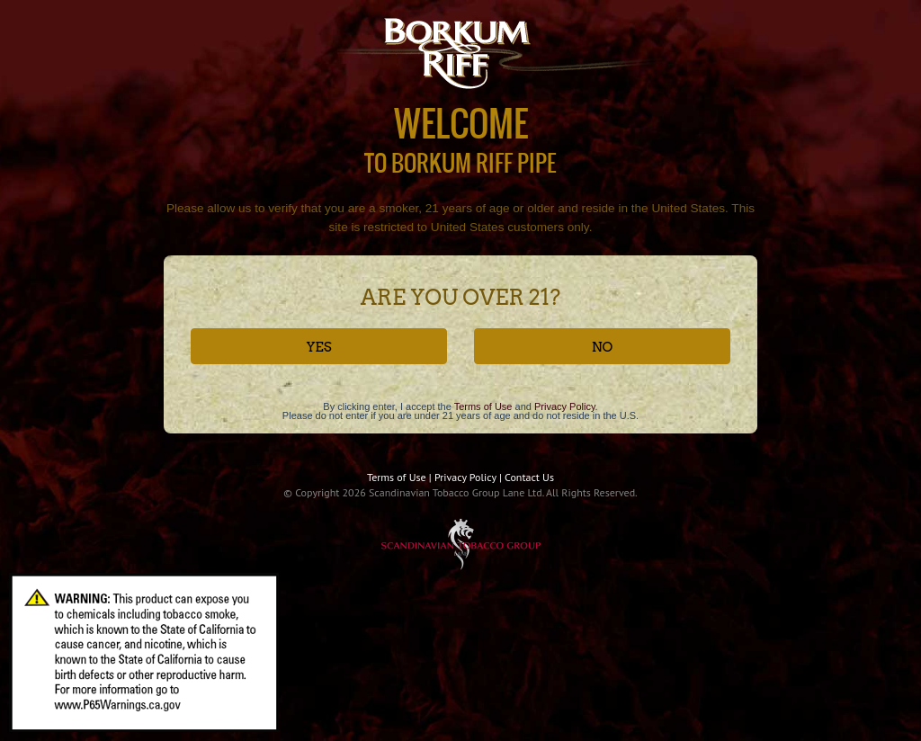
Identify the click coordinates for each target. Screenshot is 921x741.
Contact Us (529, 477)
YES (318, 347)
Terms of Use (483, 406)
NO (602, 347)
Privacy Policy (564, 406)
